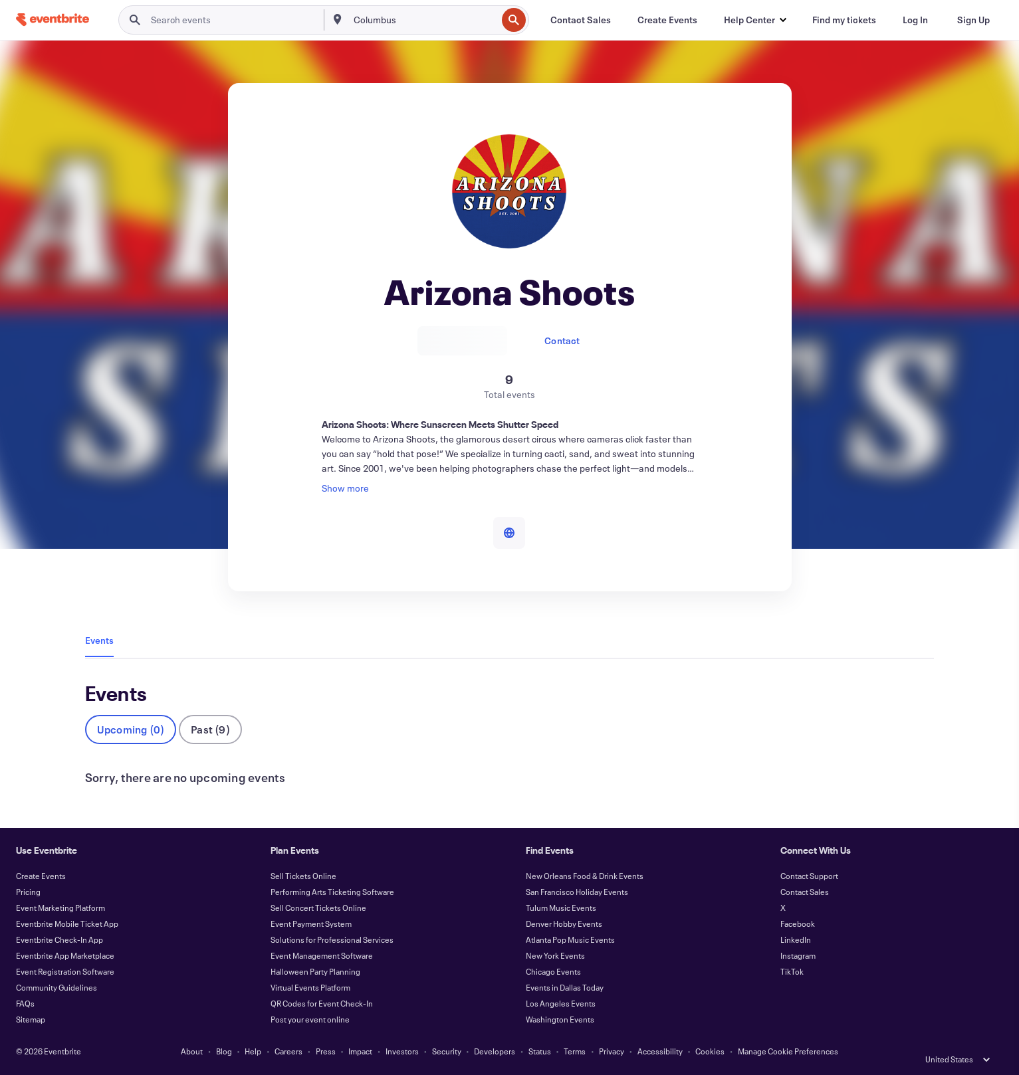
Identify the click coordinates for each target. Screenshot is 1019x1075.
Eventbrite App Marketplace (65, 955)
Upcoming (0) (130, 729)
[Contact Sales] (581, 20)
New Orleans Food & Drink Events (584, 875)
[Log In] (915, 20)
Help (253, 1051)
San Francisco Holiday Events (577, 891)
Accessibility (660, 1051)
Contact (562, 340)
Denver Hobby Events (564, 923)
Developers (494, 1051)
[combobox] (424, 20)
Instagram (798, 955)
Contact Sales (804, 891)
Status (539, 1051)
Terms (575, 1051)
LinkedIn (795, 939)
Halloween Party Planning (315, 971)
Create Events (41, 875)
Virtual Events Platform (310, 987)
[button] (754, 20)
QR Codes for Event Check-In (322, 1003)
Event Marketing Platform (60, 907)
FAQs (25, 1003)
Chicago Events (553, 971)
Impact (360, 1051)
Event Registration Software (65, 971)
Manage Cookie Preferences (788, 1051)
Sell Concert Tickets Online (318, 907)
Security (446, 1051)
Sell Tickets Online (303, 875)
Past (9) (210, 729)
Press (326, 1051)
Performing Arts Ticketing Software (332, 891)
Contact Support (809, 875)
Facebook (797, 923)
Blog (224, 1051)
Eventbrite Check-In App (59, 939)
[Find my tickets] (844, 20)
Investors (402, 1051)
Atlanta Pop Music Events (570, 939)
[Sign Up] (973, 20)
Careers (288, 1051)
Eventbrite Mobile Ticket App (67, 923)
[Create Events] (667, 20)
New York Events (555, 955)
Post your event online (310, 1019)
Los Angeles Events (561, 1003)
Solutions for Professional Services (332, 939)
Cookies (710, 1051)
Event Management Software (322, 955)
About (192, 1051)
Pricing (28, 891)
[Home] (52, 19)
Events (99, 640)
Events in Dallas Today (565, 987)
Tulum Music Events (561, 907)
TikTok (792, 971)
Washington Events (560, 1019)
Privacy (611, 1051)
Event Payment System (311, 923)
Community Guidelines (56, 987)
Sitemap (30, 1019)
